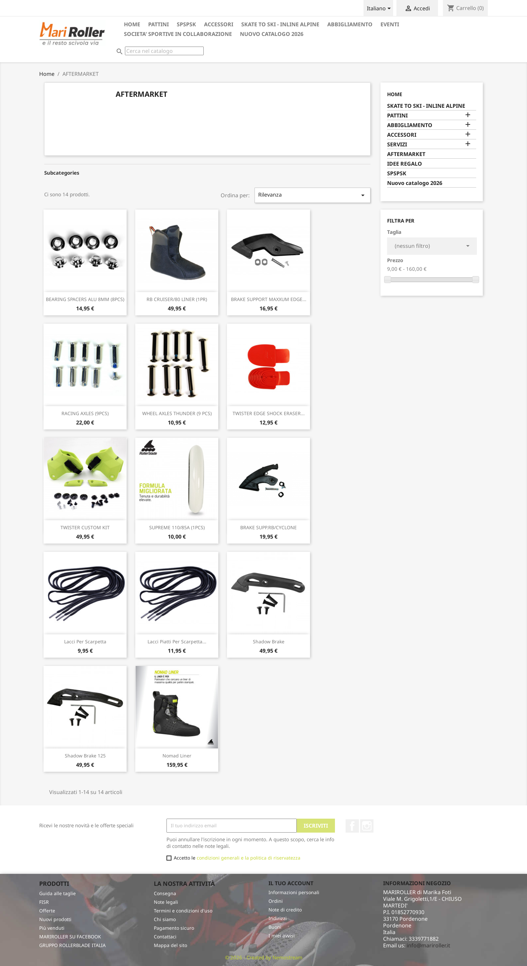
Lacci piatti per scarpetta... (177, 641)
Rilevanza (312, 195)
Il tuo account (290, 883)
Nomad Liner (176, 755)
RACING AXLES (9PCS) (85, 413)
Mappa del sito (170, 945)
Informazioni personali (293, 892)
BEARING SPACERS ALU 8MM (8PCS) (85, 299)
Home (394, 94)
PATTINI (158, 24)
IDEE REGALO (404, 163)
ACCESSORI (218, 24)
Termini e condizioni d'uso (183, 910)
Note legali (166, 902)
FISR (44, 902)
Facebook (352, 826)
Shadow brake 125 (85, 755)
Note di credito (285, 909)
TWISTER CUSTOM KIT (85, 527)
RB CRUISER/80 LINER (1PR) (177, 299)
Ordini (275, 901)
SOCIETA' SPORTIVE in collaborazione (178, 34)
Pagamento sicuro (174, 928)
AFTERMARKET (406, 154)
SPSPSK (186, 24)
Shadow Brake (268, 641)
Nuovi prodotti (55, 919)
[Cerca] (164, 51)
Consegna (165, 893)
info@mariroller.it (428, 945)
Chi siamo (165, 919)
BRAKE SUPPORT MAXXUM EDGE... (268, 299)
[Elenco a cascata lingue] (380, 9)
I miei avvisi (281, 935)
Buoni (274, 927)
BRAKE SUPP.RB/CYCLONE (268, 527)
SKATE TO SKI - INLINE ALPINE (280, 24)
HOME (132, 24)
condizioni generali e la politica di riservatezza (248, 858)
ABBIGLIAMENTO (349, 24)
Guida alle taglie (57, 893)
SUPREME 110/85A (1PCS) (177, 527)
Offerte (47, 910)
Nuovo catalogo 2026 (271, 34)
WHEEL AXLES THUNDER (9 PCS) (177, 413)
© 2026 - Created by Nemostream (263, 957)
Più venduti (51, 928)
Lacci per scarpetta (85, 641)
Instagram (366, 826)
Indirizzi (277, 918)
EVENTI (389, 24)
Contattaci (165, 936)
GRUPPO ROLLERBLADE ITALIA (72, 945)
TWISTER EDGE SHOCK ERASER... (269, 413)
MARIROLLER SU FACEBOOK (70, 936)
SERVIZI (397, 144)
